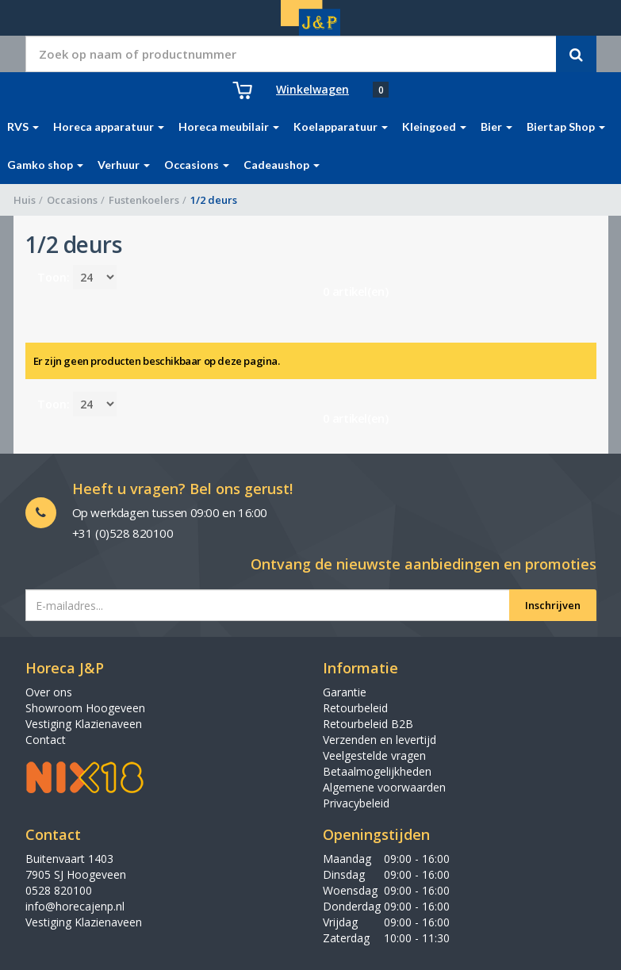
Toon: (53, 277)
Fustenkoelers (144, 200)
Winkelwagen (312, 89)
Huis (24, 200)
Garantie (344, 692)
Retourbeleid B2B (368, 723)
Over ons (48, 692)
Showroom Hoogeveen (85, 707)
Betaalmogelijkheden (377, 771)
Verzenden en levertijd (379, 739)
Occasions (72, 200)
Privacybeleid (356, 803)
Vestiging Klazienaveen (83, 723)
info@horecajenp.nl (75, 906)
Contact (45, 739)
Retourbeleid (355, 707)
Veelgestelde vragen (374, 755)
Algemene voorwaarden (384, 787)
